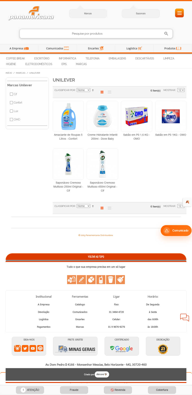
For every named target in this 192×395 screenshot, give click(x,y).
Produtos (170, 48)
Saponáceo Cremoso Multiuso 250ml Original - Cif (68, 186)
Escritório (42, 58)
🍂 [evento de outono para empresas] (187, 202)
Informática (67, 58)
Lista (108, 92)
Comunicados (55, 48)
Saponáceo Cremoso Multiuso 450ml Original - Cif (102, 186)
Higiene (11, 64)
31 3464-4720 (116, 311)
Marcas (88, 13)
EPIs (64, 64)
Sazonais (141, 13)
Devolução (43, 311)
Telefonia (92, 58)
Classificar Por (65, 90)
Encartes (94, 48)
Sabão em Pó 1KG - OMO (170, 134)
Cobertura (162, 389)
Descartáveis (144, 58)
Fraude (74, 389)
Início (9, 73)
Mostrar (169, 90)
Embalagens (117, 58)
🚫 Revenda (118, 389)
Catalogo (80, 304)
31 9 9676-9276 (116, 326)
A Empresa (17, 48)
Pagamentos (43, 326)
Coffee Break (15, 58)
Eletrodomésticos (38, 64)
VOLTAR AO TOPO (96, 256)
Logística (132, 48)
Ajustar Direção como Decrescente (93, 90)
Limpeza (168, 58)
